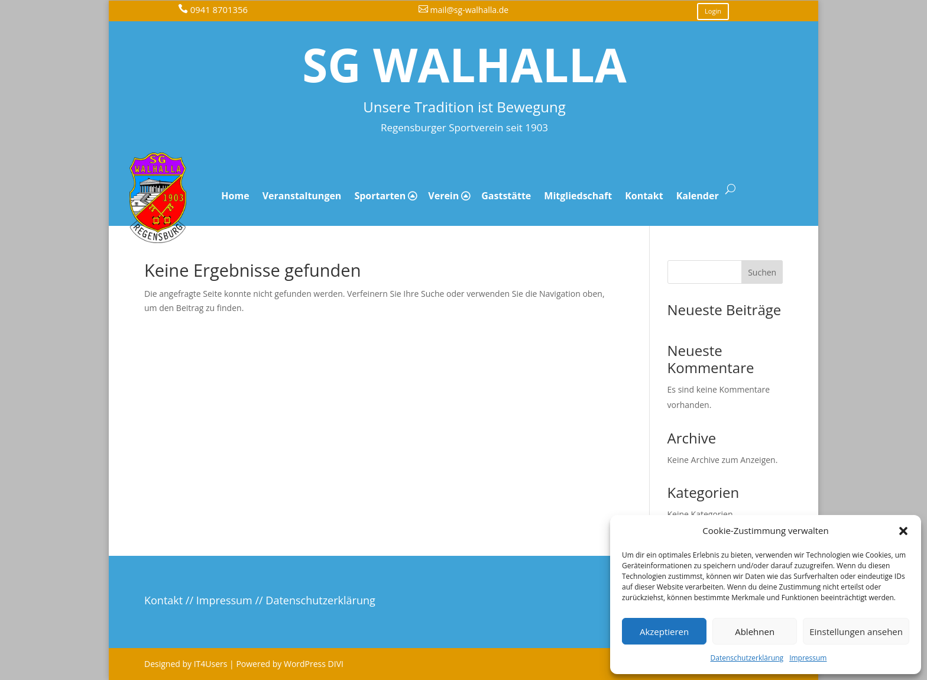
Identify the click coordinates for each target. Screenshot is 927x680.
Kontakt (644, 195)
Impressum (807, 658)
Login (713, 11)
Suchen (762, 272)
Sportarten (380, 195)
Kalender (697, 195)
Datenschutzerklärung (747, 658)
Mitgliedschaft (578, 195)
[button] (903, 531)
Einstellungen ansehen (856, 631)
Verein (443, 195)
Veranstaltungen (302, 195)
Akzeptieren (664, 631)
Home (235, 195)
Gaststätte (506, 195)
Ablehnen (754, 631)
